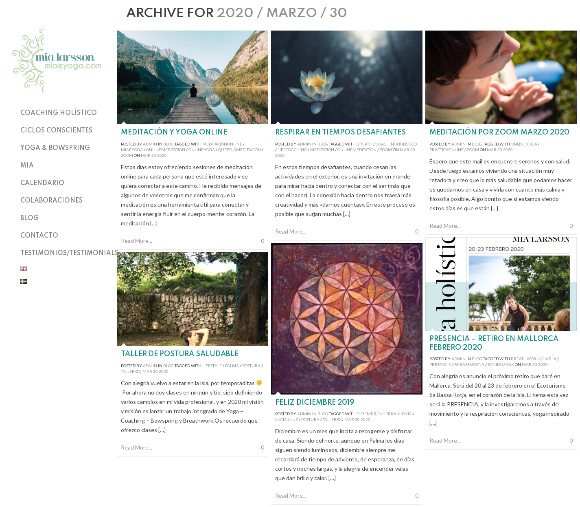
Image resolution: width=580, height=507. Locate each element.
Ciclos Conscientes (56, 131)
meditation (322, 149)
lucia (281, 419)
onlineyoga (201, 149)
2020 (162, 155)
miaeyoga (132, 149)
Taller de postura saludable (180, 354)
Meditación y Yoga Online (174, 132)
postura (310, 419)
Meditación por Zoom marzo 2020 (499, 132)
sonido (495, 364)
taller (330, 419)
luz (294, 419)
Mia (27, 166)
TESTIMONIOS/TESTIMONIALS (69, 253)
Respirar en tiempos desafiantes (340, 132)
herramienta (397, 413)
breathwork (525, 358)
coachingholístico (396, 143)
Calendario (42, 183)
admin (150, 143)
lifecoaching (292, 149)
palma (232, 365)
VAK (510, 364)
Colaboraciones (51, 201)
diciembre (368, 413)
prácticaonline (446, 149)
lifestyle (212, 365)
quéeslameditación (239, 149)
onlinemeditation (165, 149)
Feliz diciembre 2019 (315, 402)
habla (549, 358)
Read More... (136, 240)
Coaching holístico (58, 113)
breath (364, 143)
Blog (29, 218)
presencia (440, 364)
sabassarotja (469, 364)
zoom (386, 149)
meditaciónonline (222, 143)
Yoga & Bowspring (55, 148)
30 (153, 155)
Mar (146, 155)
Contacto (39, 236)
